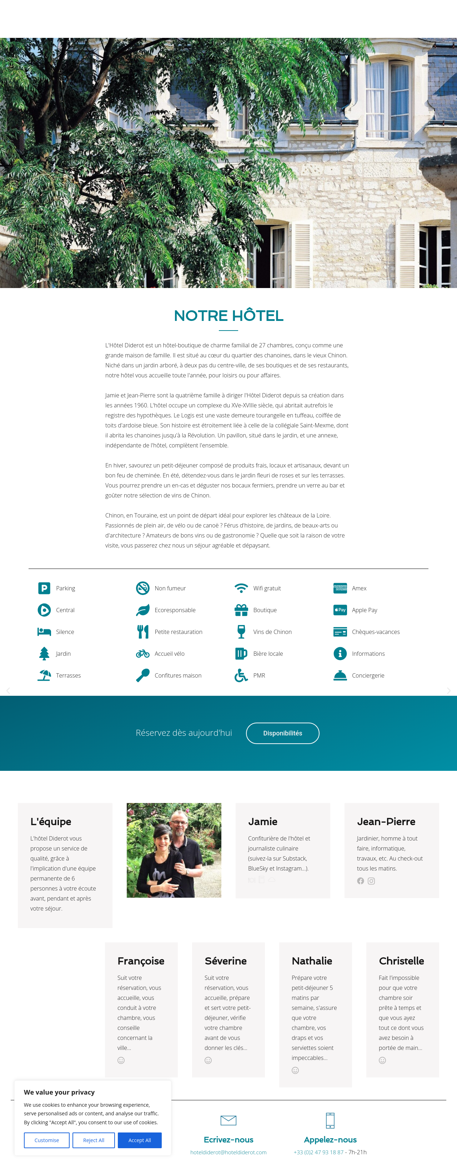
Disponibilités (282, 733)
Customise (47, 1140)
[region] (92, 1118)
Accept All (140, 1140)
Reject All (93, 1140)
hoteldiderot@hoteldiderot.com (228, 1152)
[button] (8, 690)
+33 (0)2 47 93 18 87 (318, 1152)
